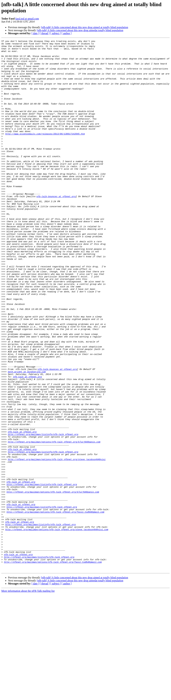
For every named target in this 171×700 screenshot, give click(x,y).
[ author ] (67, 33)
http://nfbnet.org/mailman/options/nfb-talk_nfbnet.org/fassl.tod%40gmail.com (55, 606)
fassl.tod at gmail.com (27, 18)
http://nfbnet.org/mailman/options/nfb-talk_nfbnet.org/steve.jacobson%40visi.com (56, 627)
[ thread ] (45, 33)
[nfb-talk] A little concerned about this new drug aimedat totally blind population (80, 30)
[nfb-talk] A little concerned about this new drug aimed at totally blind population (84, 27)
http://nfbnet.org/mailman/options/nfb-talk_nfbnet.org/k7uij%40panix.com (54, 522)
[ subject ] (55, 33)
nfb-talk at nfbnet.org (27, 444)
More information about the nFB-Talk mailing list (28, 697)
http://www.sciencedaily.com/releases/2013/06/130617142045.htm (45, 152)
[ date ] (35, 33)
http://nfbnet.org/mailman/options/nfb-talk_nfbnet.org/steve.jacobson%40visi (57, 543)
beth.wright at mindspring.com (27, 438)
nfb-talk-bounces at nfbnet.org (56, 227)
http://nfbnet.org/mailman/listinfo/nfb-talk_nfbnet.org (43, 513)
